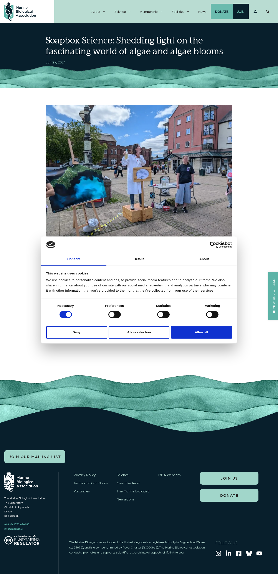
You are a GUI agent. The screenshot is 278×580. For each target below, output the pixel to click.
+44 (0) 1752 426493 (16, 525)
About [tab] (204, 259)
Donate (221, 12)
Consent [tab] (74, 259)
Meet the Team (128, 484)
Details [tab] (139, 259)
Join (240, 12)
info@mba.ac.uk (13, 529)
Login (255, 12)
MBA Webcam (169, 476)
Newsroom (125, 500)
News (202, 12)
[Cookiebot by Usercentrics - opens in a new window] (213, 244)
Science (125, 12)
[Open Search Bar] (268, 12)
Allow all (201, 332)
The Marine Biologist (133, 492)
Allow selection (139, 332)
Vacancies (82, 492)
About (100, 12)
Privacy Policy (85, 476)
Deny (77, 332)
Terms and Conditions (91, 484)
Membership (153, 12)
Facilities (183, 12)
